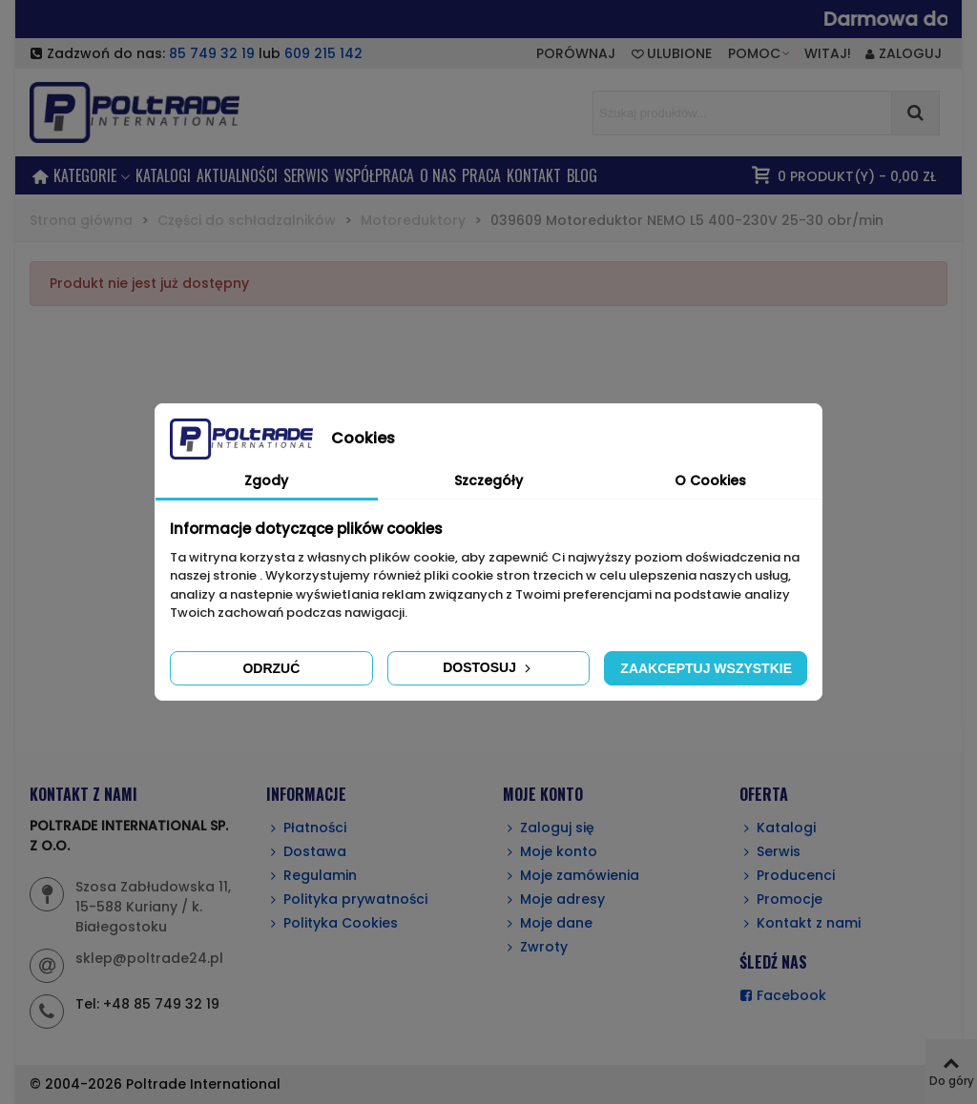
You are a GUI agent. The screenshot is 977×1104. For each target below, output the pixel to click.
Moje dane (547, 923)
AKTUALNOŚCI (237, 175)
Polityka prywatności (346, 899)
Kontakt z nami (800, 923)
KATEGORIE (84, 175)
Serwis (769, 852)
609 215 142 (323, 53)
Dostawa (306, 852)
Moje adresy (554, 899)
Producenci (787, 876)
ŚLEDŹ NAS (773, 962)
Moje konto (550, 852)
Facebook (782, 996)
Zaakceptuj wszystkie (706, 668)
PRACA (481, 175)
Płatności (306, 828)
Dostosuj (488, 667)
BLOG (582, 175)
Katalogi (163, 175)
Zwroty (535, 947)
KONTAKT (534, 175)
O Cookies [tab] (710, 480)
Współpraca (374, 175)
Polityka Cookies (332, 923)
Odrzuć (271, 668)
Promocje (780, 899)
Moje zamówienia (571, 876)
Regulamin (311, 876)
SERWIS (305, 175)
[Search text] (742, 113)
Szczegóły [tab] (488, 480)
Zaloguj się (548, 828)
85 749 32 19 (212, 53)
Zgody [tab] (266, 480)
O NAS (438, 175)
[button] (760, 53)
